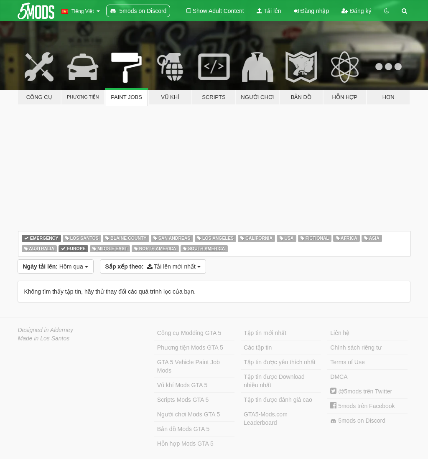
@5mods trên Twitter (361, 391)
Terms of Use (347, 362)
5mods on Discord (357, 420)
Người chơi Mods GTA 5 (188, 414)
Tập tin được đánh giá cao (278, 399)
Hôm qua (55, 266)
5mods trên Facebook (362, 406)
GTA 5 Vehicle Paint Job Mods (188, 366)
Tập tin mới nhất (265, 333)
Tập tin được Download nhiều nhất (274, 380)
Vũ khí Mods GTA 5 (182, 385)
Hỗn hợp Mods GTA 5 (185, 443)
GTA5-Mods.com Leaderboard (266, 418)
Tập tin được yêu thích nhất (280, 362)
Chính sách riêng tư (356, 347)
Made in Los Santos (44, 338)
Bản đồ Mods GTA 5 (183, 429)
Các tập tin (258, 347)
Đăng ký (356, 11)
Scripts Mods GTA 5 (183, 399)
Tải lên (269, 11)
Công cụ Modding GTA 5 (189, 333)
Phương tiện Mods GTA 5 (190, 347)
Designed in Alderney (46, 330)
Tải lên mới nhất (153, 266)
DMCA (338, 376)
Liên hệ (339, 333)
